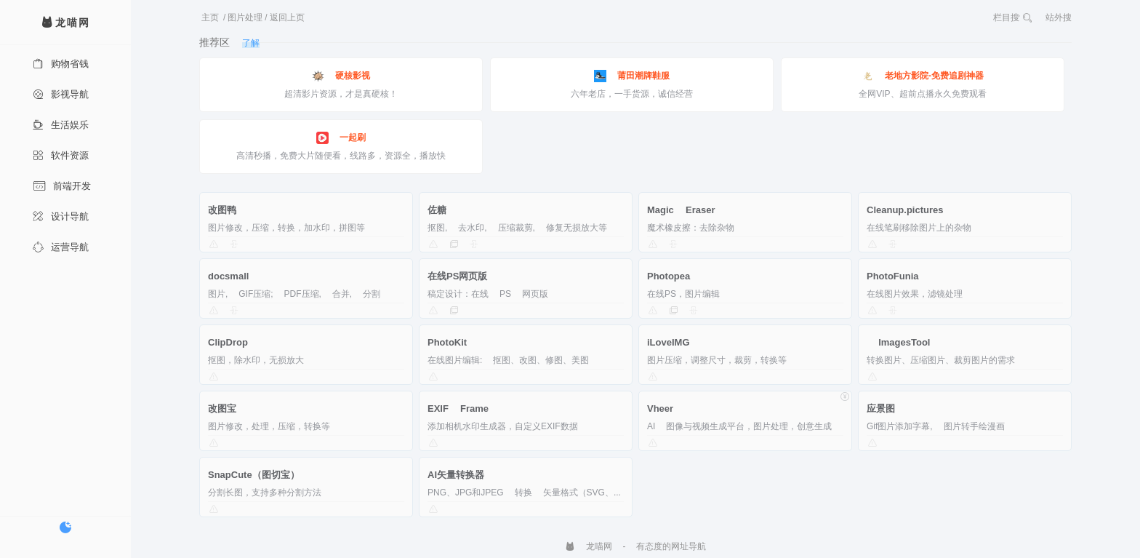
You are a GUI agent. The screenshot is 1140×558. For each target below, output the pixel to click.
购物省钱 (61, 63)
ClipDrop (228, 342)
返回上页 (287, 17)
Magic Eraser (681, 209)
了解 (251, 43)
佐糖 (437, 209)
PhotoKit (447, 342)
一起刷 (341, 138)
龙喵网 (588, 546)
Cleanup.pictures (905, 209)
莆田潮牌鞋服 (632, 76)
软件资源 (61, 155)
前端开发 (62, 185)
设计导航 (61, 216)
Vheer (660, 408)
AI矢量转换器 (456, 474)
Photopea (668, 276)
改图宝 (222, 408)
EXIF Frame (458, 408)
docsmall (228, 276)
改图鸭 (222, 209)
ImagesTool (898, 342)
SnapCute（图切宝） (254, 474)
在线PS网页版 (457, 276)
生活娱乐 (61, 124)
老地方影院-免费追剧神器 (923, 76)
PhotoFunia (893, 276)
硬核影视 (341, 76)
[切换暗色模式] (65, 527)
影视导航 (61, 94)
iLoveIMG (668, 342)
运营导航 (61, 247)
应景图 (881, 408)
